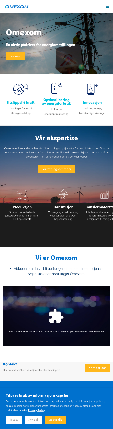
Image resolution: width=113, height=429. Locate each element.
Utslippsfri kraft (21, 102)
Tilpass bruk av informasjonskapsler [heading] (37, 395)
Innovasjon (92, 102)
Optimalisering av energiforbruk (56, 101)
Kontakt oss (97, 368)
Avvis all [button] (34, 420)
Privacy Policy (36, 410)
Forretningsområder (56, 169)
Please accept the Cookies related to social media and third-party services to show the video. (56, 331)
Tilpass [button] (14, 420)
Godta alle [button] (55, 420)
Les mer (15, 56)
